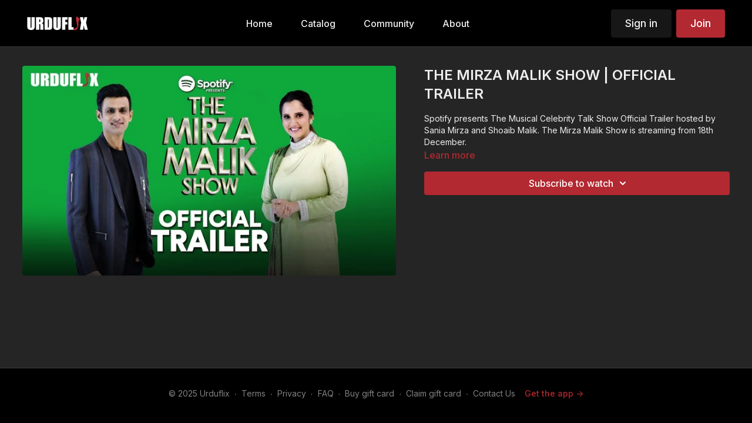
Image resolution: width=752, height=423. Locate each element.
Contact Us (494, 393)
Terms (253, 393)
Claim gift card (433, 393)
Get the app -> (554, 393)
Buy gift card (369, 393)
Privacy (291, 393)
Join (700, 23)
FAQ (326, 393)
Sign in (641, 23)
